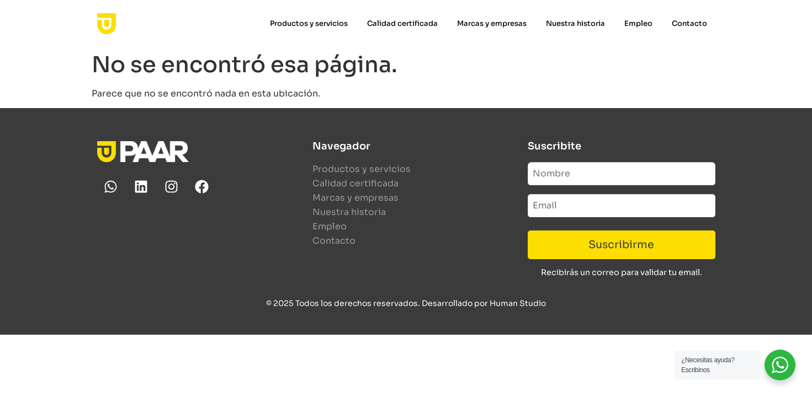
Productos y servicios (309, 23)
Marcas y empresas (492, 23)
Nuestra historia (575, 23)
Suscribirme (621, 244)
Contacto (689, 23)
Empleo (638, 23)
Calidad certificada (402, 23)
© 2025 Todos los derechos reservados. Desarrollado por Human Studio (406, 303)
